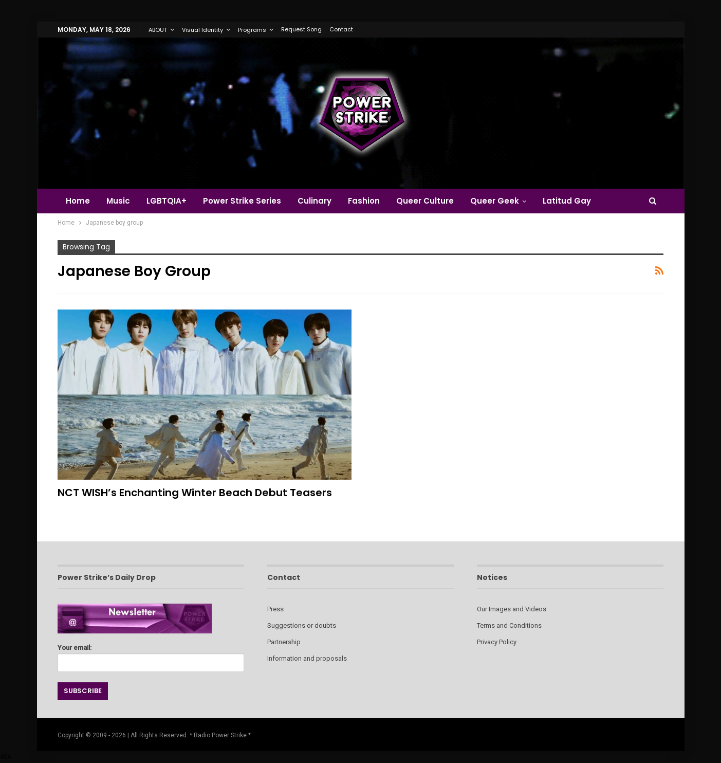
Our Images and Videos (511, 609)
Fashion (371, 200)
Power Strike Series (247, 200)
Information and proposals (307, 658)
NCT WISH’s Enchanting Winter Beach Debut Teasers (195, 492)
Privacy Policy (496, 642)
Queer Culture (434, 200)
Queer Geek (505, 200)
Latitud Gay (579, 200)
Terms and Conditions (509, 625)
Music (120, 200)
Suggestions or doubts (301, 625)
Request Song (301, 29)
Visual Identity (202, 30)
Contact (341, 29)
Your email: (151, 655)
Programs (252, 30)
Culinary (321, 200)
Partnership (284, 642)
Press (275, 609)
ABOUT (158, 30)
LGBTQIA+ (170, 200)
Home (78, 200)
